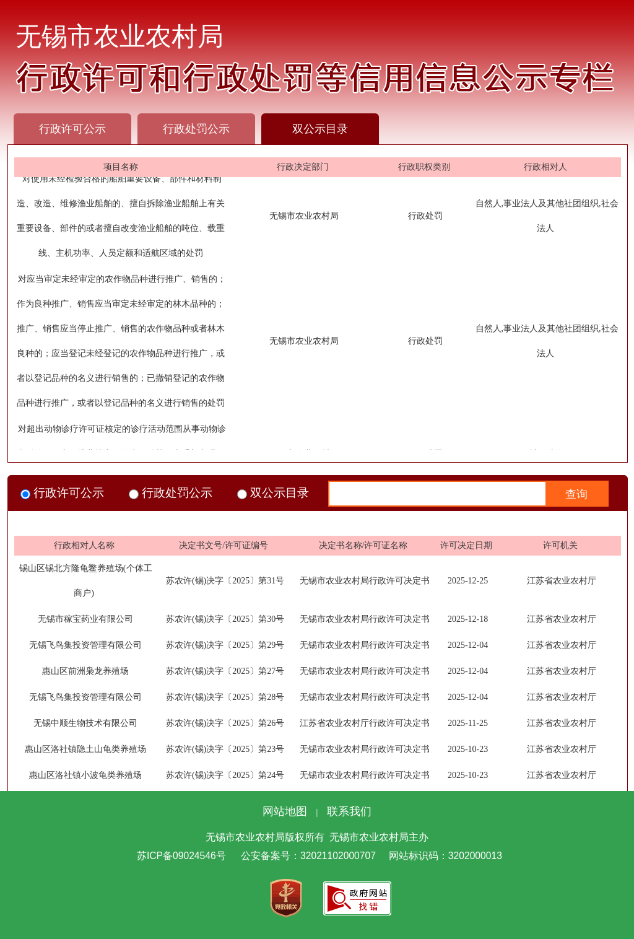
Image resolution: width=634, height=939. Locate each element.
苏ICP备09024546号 (181, 855)
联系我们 (349, 811)
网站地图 (285, 811)
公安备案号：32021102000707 (308, 855)
